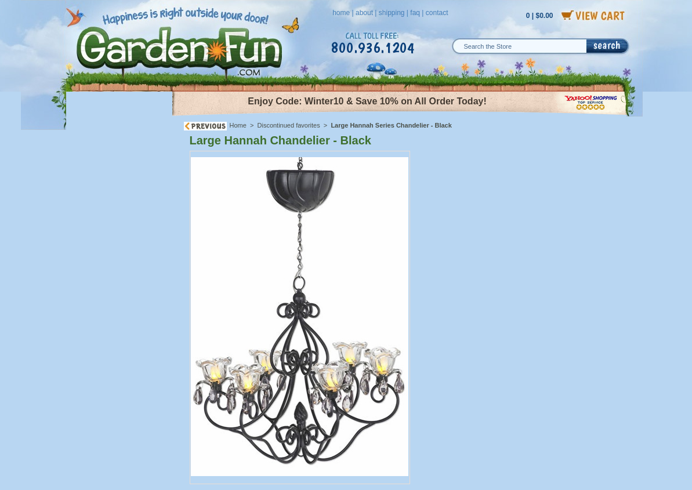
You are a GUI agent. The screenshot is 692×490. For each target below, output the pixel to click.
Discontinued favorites (289, 125)
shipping (392, 13)
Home (238, 125)
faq (415, 13)
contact (437, 13)
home (341, 13)
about (364, 13)
